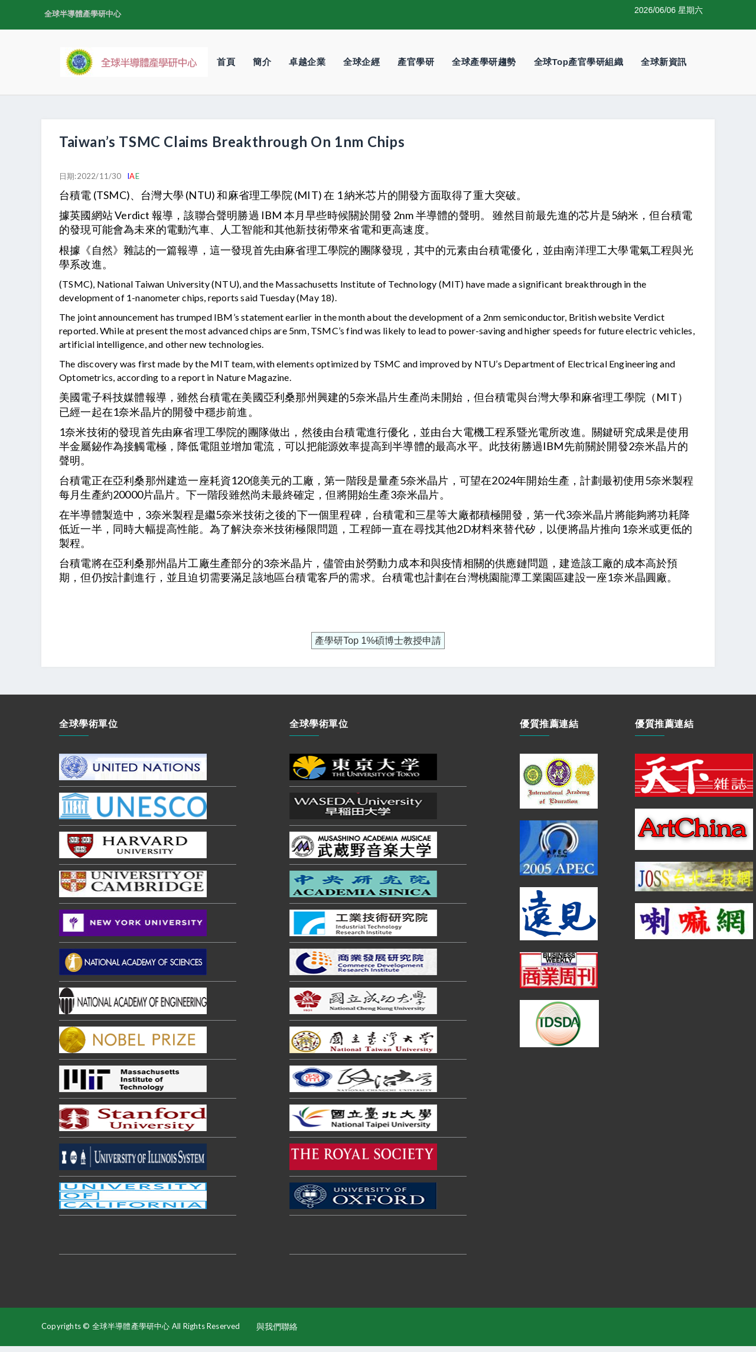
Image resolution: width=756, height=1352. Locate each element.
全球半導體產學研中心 (82, 13)
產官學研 (415, 62)
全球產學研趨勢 (484, 62)
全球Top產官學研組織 (579, 62)
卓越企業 (307, 62)
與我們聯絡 (277, 1326)
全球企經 (361, 62)
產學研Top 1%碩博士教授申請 (378, 641)
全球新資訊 (664, 62)
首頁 (226, 62)
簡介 (262, 62)
